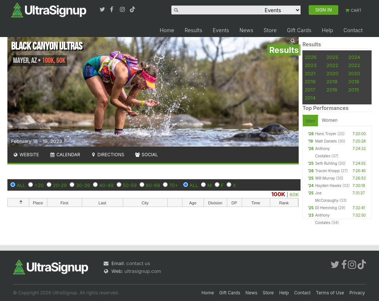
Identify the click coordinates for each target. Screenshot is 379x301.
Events (221, 30)
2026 (310, 57)
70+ (173, 185)
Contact (353, 30)
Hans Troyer (325, 133)
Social (146, 154)
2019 (310, 81)
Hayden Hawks (328, 185)
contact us (138, 263)
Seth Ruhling (326, 163)
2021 (310, 73)
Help (327, 30)
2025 (332, 57)
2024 (354, 57)
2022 (332, 65)
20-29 (60, 185)
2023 (310, 65)
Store (270, 30)
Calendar (65, 154)
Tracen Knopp (327, 170)
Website (26, 154)
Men (310, 121)
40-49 (106, 185)
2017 (310, 90)
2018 (353, 81)
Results (193, 30)
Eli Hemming (326, 207)
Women (330, 120)
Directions (107, 154)
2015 (353, 90)
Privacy (357, 292)
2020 (332, 73)
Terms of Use (330, 292)
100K (278, 194)
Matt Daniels (326, 141)
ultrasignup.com (142, 271)
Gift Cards (299, 30)
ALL (21, 185)
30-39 (83, 185)
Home (167, 30)
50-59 (130, 185)
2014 (310, 98)
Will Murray (325, 178)
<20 (39, 185)
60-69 (153, 185)
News (246, 30)
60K (294, 194)
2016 (331, 90)
